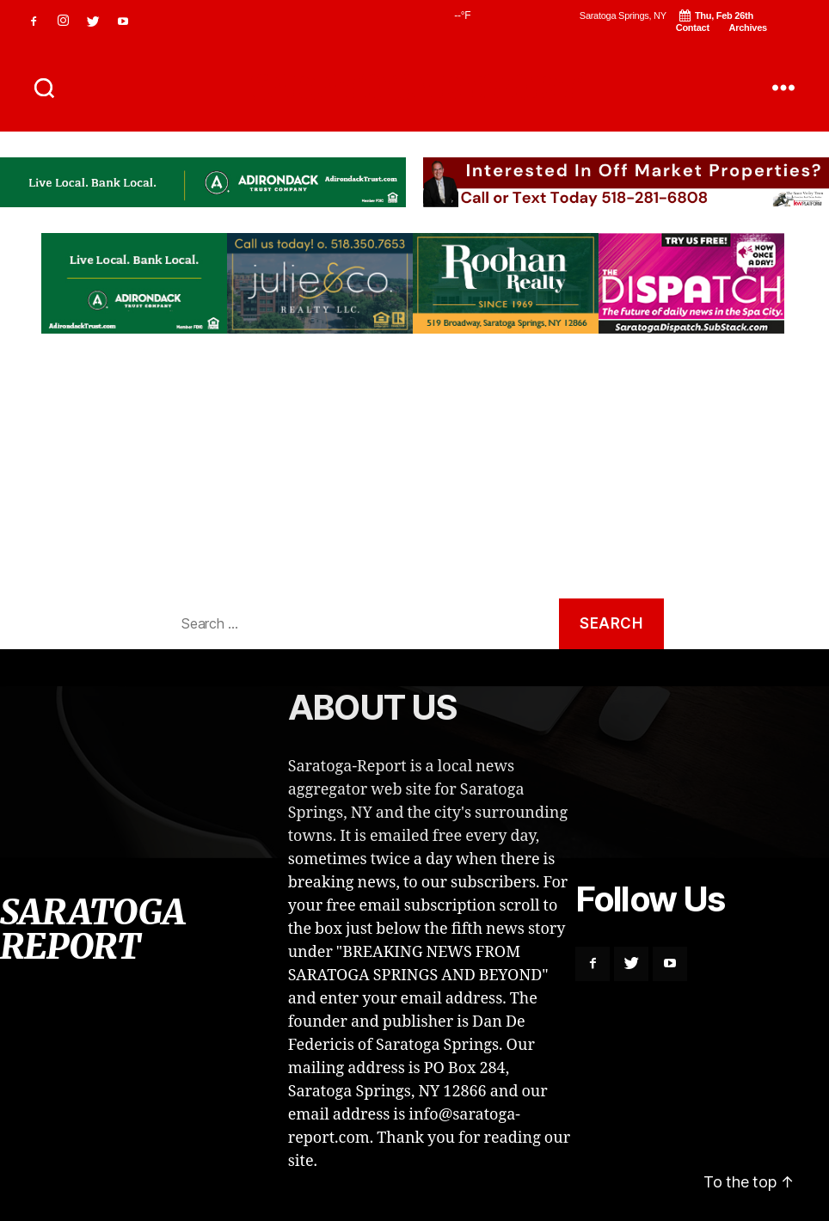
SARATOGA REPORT (414, 88)
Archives (748, 27)
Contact (692, 27)
